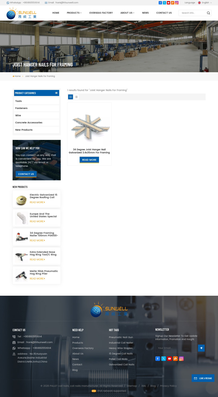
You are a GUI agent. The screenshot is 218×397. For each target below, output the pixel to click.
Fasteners (21, 108)
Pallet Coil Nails (118, 359)
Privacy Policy (168, 386)
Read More (89, 160)
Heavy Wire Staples (120, 348)
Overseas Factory (101, 13)
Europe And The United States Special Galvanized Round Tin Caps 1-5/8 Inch (43, 215)
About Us (126, 13)
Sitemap (132, 386)
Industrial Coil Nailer (121, 343)
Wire (18, 115)
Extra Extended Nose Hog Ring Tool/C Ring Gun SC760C (43, 253)
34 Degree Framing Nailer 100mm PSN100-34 (44, 234)
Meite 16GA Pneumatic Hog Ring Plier (44, 272)
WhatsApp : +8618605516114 (23, 2)
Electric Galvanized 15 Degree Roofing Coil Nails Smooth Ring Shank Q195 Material (43, 196)
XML (143, 386)
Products (73, 13)
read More (37, 202)
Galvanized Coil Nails (121, 365)
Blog (75, 370)
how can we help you (27, 148)
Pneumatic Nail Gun (121, 337)
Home (55, 13)
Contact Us (164, 13)
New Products (24, 130)
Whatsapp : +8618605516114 (34, 348)
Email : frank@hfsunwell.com (61, 2)
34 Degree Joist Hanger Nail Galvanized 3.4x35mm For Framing (89, 151)
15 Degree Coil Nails (121, 354)
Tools (18, 101)
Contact (77, 365)
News (145, 13)
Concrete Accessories (28, 123)
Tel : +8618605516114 (30, 337)
